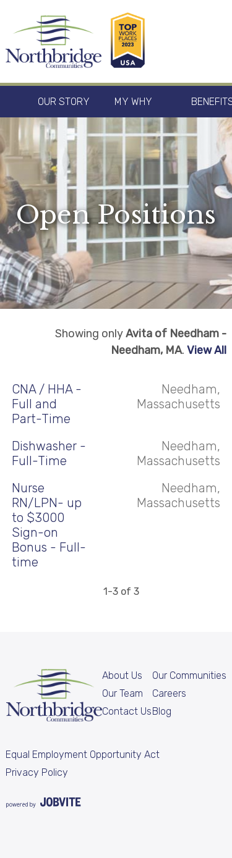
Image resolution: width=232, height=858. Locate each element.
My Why (133, 101)
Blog (161, 711)
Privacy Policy (37, 772)
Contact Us (127, 711)
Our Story (64, 101)
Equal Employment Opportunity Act (83, 754)
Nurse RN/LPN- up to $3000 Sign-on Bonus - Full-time (49, 525)
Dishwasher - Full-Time (49, 453)
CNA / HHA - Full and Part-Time (47, 404)
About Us (122, 675)
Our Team (122, 693)
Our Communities (189, 675)
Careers (169, 693)
